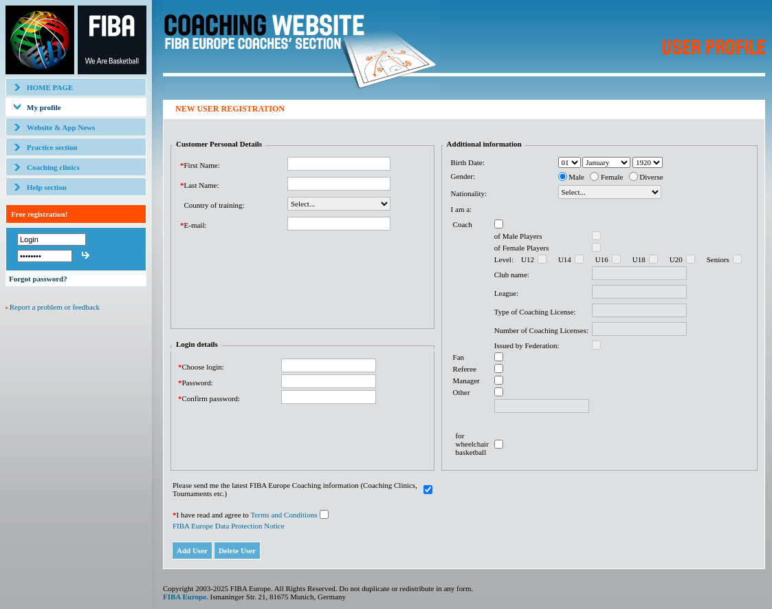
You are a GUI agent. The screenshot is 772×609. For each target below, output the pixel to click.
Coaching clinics (53, 167)
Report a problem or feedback (55, 307)
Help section (47, 187)
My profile (44, 107)
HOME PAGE (50, 87)
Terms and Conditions (283, 515)
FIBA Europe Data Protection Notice (229, 526)
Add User (192, 550)
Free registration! (39, 214)
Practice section (52, 147)
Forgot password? (38, 279)
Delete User (237, 550)
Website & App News (61, 127)
